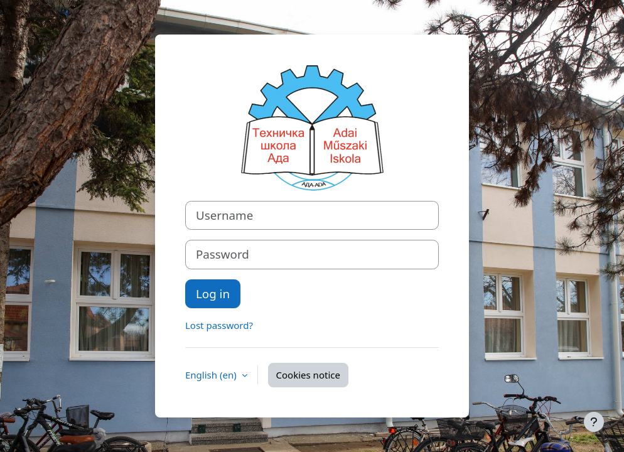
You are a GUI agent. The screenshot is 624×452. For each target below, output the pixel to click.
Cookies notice (308, 375)
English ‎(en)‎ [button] (212, 375)
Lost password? (219, 325)
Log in (213, 293)
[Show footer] (594, 422)
